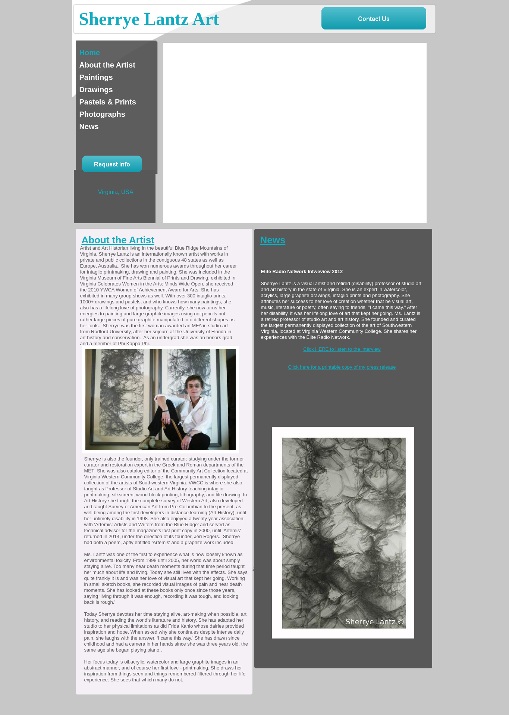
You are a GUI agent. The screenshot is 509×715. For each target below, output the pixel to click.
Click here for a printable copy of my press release (342, 367)
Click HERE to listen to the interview (341, 349)
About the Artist (118, 240)
